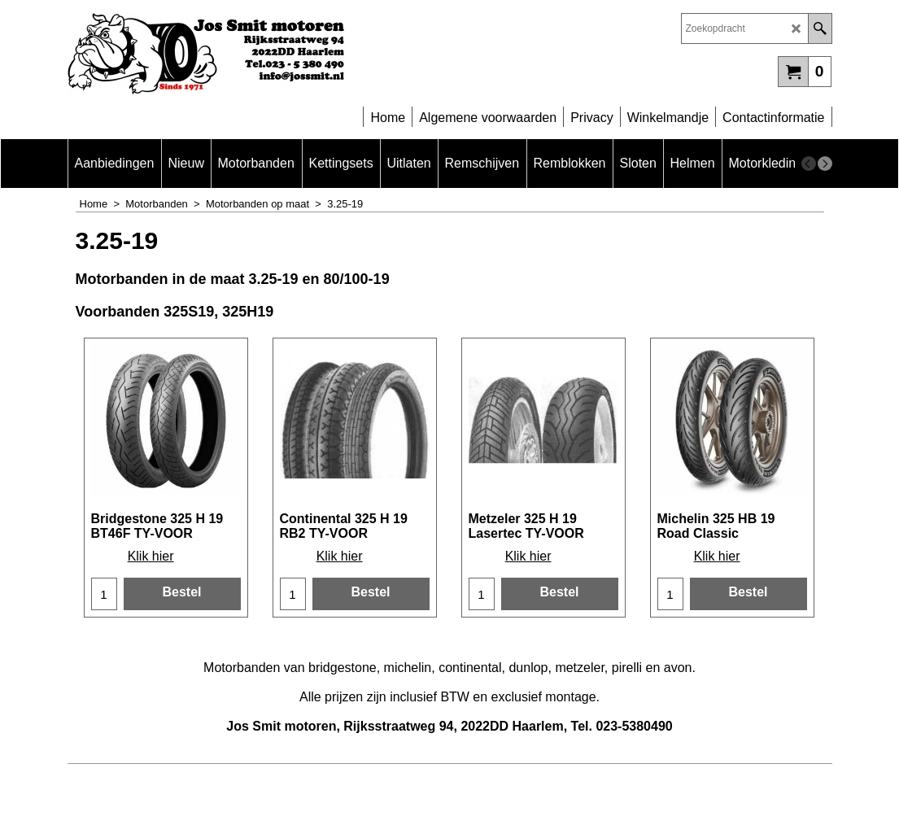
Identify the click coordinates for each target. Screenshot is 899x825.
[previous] (808, 163)
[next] (825, 163)
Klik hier (151, 556)
